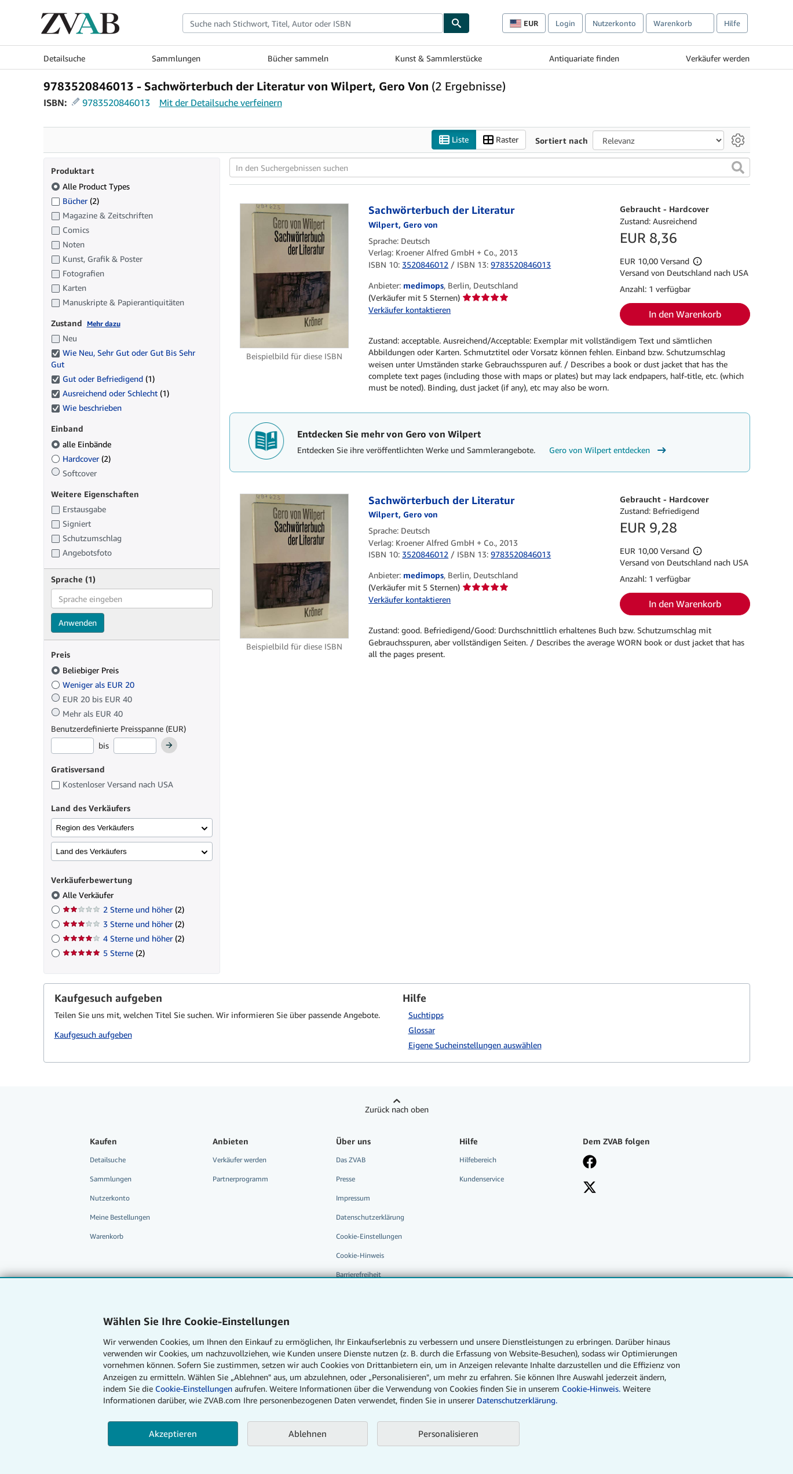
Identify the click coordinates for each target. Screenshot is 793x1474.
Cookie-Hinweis (360, 1255)
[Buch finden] (456, 23)
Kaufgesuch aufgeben (93, 1034)
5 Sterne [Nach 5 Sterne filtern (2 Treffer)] (104, 953)
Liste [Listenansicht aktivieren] (454, 139)
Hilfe (732, 23)
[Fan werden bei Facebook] (590, 1163)
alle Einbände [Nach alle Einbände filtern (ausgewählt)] (82, 444)
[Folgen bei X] (590, 1188)
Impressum (353, 1198)
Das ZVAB (351, 1159)
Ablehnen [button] (307, 1433)
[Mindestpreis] (72, 746)
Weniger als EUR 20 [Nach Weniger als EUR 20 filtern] (94, 684)
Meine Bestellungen (120, 1217)
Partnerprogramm (240, 1178)
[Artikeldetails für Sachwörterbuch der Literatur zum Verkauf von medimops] (294, 275)
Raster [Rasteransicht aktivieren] (500, 139)
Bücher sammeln (298, 58)
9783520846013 (116, 102)
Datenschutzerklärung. (517, 1400)
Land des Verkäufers (91, 851)
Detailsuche (64, 58)
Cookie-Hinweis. (591, 1388)
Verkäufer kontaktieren (409, 310)
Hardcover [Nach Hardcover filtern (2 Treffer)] (81, 459)
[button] (738, 167)
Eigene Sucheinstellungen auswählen (475, 1045)
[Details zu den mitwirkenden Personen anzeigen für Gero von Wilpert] (403, 224)
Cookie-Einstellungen (193, 1388)
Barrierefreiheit (358, 1274)
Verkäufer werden (718, 58)
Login (565, 23)
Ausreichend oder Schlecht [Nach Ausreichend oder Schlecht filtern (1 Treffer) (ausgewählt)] (110, 393)
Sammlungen (176, 58)
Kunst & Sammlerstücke (438, 58)
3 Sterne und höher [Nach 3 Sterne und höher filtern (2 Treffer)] (123, 924)
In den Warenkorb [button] (685, 314)
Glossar (421, 1030)
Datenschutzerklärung (370, 1217)
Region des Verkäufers (95, 827)
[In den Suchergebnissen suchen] (489, 167)
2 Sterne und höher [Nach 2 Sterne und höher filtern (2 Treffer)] (123, 909)
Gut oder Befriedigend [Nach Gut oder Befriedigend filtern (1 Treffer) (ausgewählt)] (103, 379)
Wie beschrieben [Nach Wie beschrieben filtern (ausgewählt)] (87, 408)
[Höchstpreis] (135, 746)
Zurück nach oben (397, 1109)
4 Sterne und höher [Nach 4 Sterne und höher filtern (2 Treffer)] (123, 938)
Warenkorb (106, 1236)
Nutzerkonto (614, 23)
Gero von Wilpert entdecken (609, 450)
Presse (345, 1178)
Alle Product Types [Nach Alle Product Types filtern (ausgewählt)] (91, 186)
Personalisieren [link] (448, 1433)
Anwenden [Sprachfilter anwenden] (78, 622)
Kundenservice (481, 1178)
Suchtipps (426, 1015)
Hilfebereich (477, 1159)
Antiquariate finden (584, 58)
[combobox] (312, 23)
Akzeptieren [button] (173, 1433)
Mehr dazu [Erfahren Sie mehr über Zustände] (103, 323)
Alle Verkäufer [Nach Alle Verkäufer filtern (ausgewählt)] (89, 895)
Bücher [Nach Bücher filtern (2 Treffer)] (75, 200)
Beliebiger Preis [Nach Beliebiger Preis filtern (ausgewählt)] (86, 670)
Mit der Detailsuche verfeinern (220, 102)
